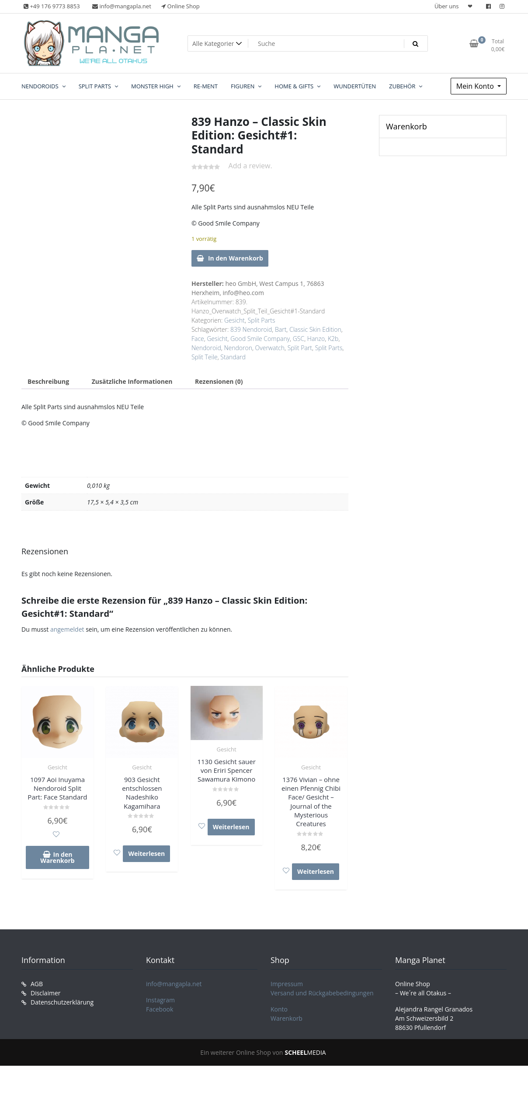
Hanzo (316, 338)
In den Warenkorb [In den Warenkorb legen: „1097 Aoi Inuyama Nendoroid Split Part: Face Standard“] (57, 857)
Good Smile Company (260, 338)
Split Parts (261, 320)
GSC (298, 338)
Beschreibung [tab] (48, 381)
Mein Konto (476, 86)
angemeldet (67, 629)
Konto (279, 1009)
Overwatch (270, 348)
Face (197, 338)
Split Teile (204, 357)
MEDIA (305, 1052)
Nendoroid (206, 348)
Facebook (159, 1009)
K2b (333, 338)
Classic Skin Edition (315, 329)
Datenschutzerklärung (62, 1002)
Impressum (287, 984)
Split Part (300, 348)
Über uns (446, 6)
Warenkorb (286, 1018)
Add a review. (250, 165)
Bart (280, 329)
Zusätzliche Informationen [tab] (132, 381)
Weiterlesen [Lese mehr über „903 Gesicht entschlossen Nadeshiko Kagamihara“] (146, 853)
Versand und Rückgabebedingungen (322, 993)
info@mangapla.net (174, 984)
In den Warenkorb (235, 258)
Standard (233, 357)
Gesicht (234, 320)
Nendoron (238, 348)
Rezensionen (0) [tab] (219, 381)
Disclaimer (45, 993)
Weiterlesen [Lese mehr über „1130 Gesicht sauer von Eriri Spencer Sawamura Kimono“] (231, 827)
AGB (37, 984)
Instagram (160, 1000)
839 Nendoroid (251, 329)
